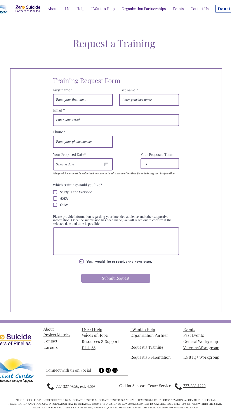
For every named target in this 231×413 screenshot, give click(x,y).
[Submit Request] (115, 278)
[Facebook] (101, 370)
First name (61, 90)
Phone (58, 132)
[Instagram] (108, 370)
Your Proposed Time (156, 154)
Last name (127, 90)
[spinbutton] (160, 163)
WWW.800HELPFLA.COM (183, 407)
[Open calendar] (106, 164)
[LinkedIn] (115, 370)
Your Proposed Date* (69, 154)
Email (57, 110)
